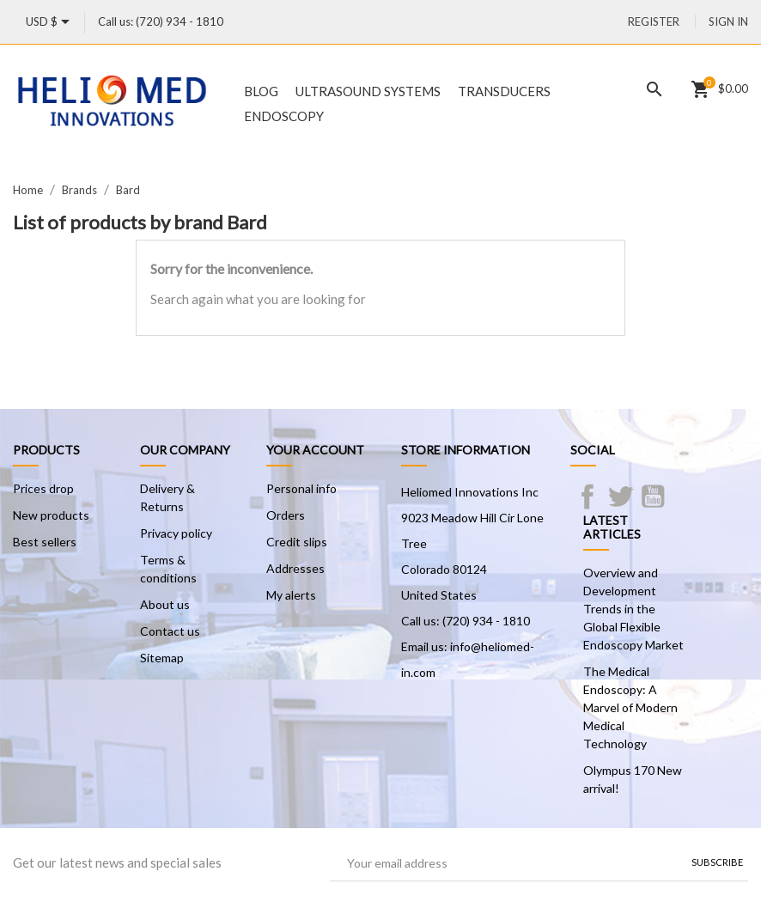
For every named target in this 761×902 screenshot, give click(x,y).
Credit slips (296, 541)
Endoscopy (284, 116)
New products (51, 515)
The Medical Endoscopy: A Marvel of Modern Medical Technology (630, 707)
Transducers (504, 91)
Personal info (301, 488)
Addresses (295, 568)
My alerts (291, 595)
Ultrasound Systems (368, 91)
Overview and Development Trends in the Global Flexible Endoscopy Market (633, 608)
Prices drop (43, 488)
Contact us (170, 631)
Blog (261, 91)
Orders (285, 515)
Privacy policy (176, 533)
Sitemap (162, 657)
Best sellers (44, 541)
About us (165, 604)
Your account (315, 449)
